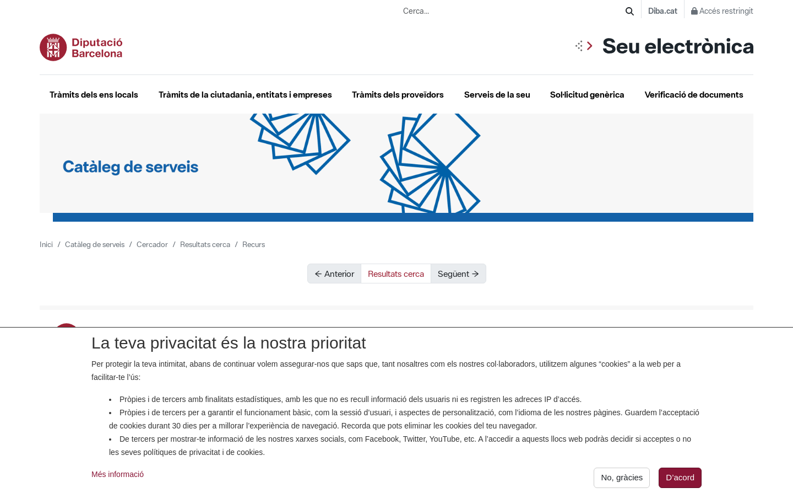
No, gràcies (622, 481)
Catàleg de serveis (94, 244)
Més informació (117, 478)
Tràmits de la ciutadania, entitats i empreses (245, 94)
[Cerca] (629, 11)
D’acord (680, 481)
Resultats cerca (205, 244)
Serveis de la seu (497, 94)
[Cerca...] (514, 11)
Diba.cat (662, 11)
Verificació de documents (694, 94)
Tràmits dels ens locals (94, 94)
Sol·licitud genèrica (587, 94)
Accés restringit (722, 11)
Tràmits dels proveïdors (398, 94)
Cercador (152, 244)
